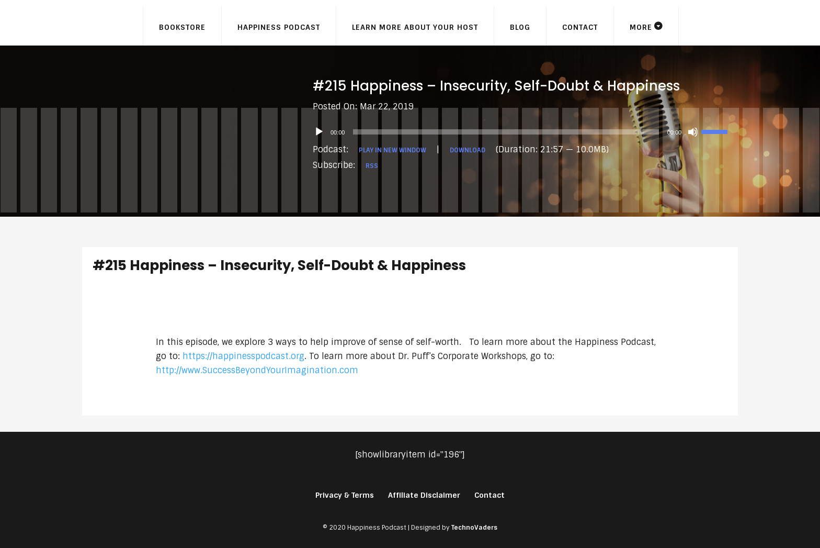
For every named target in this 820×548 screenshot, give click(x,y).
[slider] (505, 132)
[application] (525, 131)
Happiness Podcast (278, 27)
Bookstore (182, 27)
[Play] (319, 132)
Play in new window (392, 150)
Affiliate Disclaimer (424, 495)
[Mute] (693, 132)
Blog (520, 27)
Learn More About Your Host (415, 27)
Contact (580, 27)
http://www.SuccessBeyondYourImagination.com (257, 370)
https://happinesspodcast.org (243, 356)
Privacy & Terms (344, 495)
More (641, 27)
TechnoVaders (474, 527)
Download (467, 150)
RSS (372, 166)
